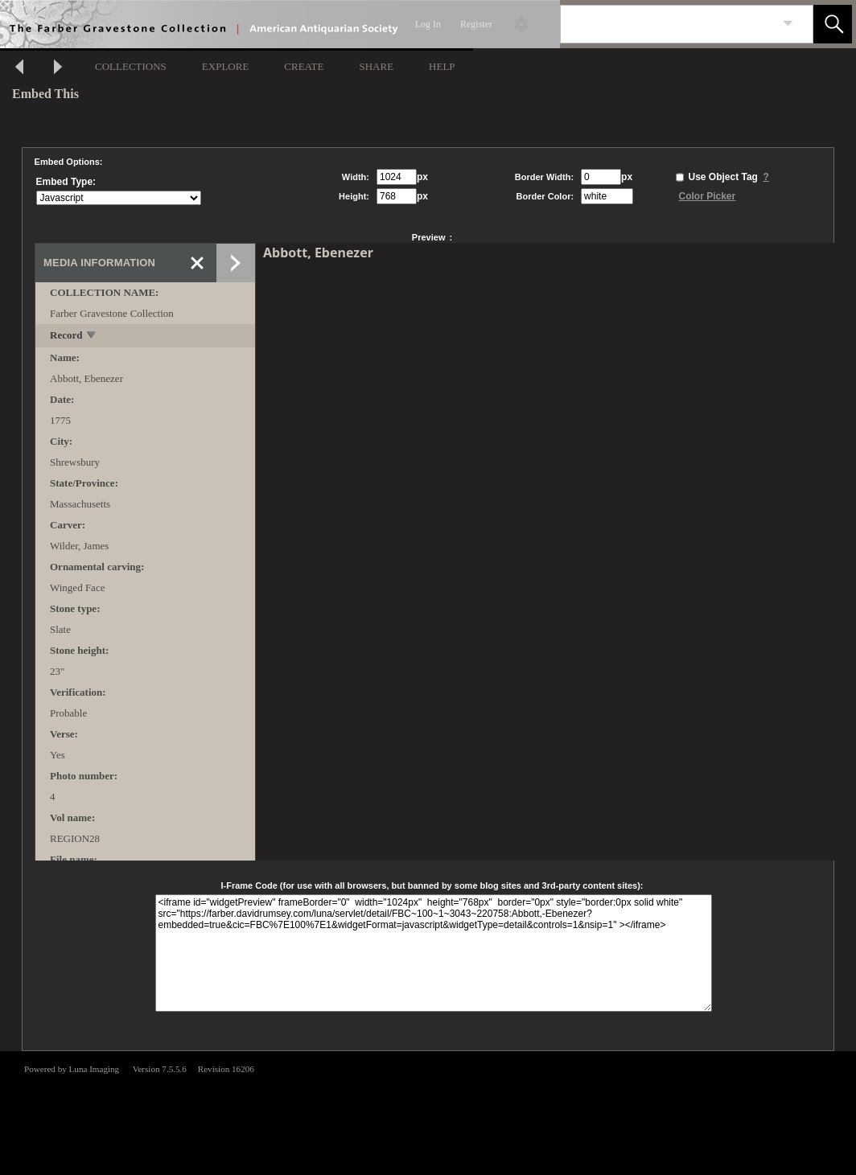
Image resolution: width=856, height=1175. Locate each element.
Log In (428, 24)
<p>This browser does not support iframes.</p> (428, 1111)
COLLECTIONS (131, 66)
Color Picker (706, 196)
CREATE (303, 66)
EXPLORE (225, 66)
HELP (442, 66)
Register (476, 24)
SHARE (376, 66)
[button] (832, 24)
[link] (788, 24)
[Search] (668, 24)
